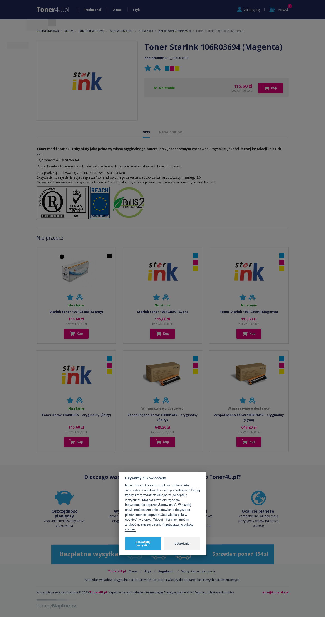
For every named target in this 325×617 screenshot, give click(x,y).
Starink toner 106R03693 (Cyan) (162, 312)
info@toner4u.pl (275, 592)
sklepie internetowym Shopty (153, 592)
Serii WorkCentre (121, 31)
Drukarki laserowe (91, 31)
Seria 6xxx (146, 31)
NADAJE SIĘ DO (170, 132)
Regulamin (166, 571)
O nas (117, 9)
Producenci (92, 9)
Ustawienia (182, 543)
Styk (136, 9)
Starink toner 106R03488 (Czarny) (76, 312)
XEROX (69, 31)
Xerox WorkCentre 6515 (175, 31)
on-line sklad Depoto (190, 592)
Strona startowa (48, 31)
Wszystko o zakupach (198, 571)
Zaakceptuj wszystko (143, 543)
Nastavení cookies (221, 592)
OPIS (146, 132)
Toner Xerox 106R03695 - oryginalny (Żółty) (76, 415)
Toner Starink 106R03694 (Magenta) (249, 312)
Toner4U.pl (98, 592)
